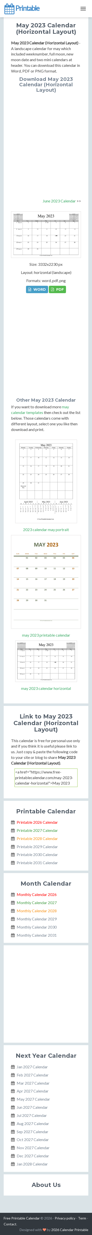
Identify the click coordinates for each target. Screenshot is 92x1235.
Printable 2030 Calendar (37, 854)
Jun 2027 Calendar (32, 1107)
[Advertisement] (46, 141)
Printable (21, 9)
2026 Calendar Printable (69, 1230)
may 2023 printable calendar (46, 635)
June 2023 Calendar (59, 200)
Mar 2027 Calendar (33, 1083)
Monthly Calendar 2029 (37, 918)
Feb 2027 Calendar (33, 1075)
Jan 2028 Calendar (32, 1164)
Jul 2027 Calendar (32, 1115)
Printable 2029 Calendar (37, 846)
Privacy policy (65, 1218)
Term (82, 1218)
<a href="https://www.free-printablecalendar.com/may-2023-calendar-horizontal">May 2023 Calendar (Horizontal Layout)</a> (46, 778)
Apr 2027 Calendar (33, 1091)
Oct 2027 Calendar (33, 1139)
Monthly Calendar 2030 (37, 927)
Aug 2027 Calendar (33, 1123)
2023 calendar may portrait (46, 529)
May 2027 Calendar (33, 1099)
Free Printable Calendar (22, 1218)
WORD (37, 289)
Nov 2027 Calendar (33, 1147)
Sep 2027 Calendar (32, 1131)
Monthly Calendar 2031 (37, 935)
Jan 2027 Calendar (32, 1066)
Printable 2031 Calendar (37, 862)
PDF (57, 289)
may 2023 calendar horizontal (46, 688)
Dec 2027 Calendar (33, 1155)
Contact (10, 1224)
